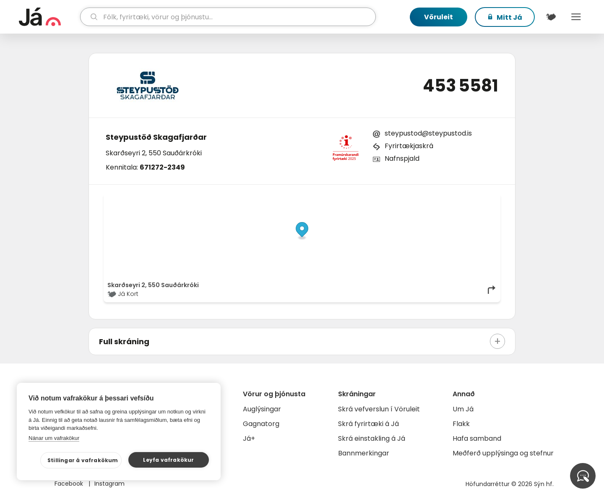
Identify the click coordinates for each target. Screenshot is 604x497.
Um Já (463, 409)
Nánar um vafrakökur (54, 438)
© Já (410, 199)
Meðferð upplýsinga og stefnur (503, 453)
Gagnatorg (261, 424)
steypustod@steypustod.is (428, 133)
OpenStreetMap (440, 199)
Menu (576, 17)
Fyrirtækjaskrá (409, 146)
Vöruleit (438, 17)
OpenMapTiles (480, 199)
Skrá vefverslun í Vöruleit (379, 409)
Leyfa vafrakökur (168, 459)
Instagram (109, 483)
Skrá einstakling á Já (371, 438)
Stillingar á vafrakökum (82, 460)
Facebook (70, 483)
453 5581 (460, 85)
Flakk (461, 424)
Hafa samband (477, 438)
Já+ (249, 438)
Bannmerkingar (363, 453)
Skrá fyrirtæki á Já (368, 424)
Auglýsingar (262, 409)
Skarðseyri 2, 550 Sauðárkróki (154, 153)
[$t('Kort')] (551, 17)
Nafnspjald (402, 158)
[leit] (228, 17)
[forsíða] (48, 17)
